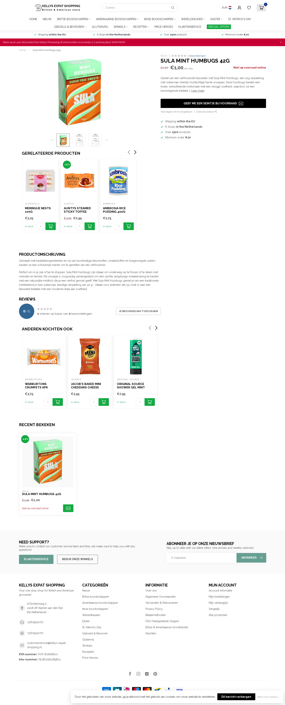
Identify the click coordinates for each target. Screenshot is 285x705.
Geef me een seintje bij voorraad (213, 103)
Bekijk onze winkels (77, 559)
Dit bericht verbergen (236, 696)
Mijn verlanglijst (218, 602)
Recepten (140, 26)
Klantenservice (189, 26)
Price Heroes (163, 26)
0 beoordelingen (197, 55)
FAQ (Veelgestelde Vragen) (162, 621)
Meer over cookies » (268, 696)
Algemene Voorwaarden (160, 596)
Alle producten (218, 615)
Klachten (150, 633)
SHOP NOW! (118, 42)
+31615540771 (35, 622)
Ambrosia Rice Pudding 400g (114, 210)
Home (33, 19)
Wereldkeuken (192, 19)
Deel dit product (206, 111)
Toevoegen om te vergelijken (176, 111)
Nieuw (47, 19)
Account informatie (220, 590)
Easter (215, 19)
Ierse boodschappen (158, 19)
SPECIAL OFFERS (218, 26)
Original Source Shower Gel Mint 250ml (131, 386)
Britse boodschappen (72, 19)
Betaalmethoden (155, 615)
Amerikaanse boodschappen (116, 19)
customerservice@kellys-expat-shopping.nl (47, 645)
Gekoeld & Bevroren (69, 26)
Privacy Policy (154, 608)
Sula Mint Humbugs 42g (47, 49)
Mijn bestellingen (219, 596)
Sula (164, 56)
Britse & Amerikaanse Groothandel (166, 627)
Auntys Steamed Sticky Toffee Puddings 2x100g (77, 210)
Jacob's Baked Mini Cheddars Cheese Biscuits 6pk (86, 386)
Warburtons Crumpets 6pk (36, 385)
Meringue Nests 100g (38, 210)
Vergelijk (214, 608)
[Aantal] (40, 226)
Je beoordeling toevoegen (138, 311)
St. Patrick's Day (239, 19)
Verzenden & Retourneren (161, 602)
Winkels (119, 26)
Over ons (151, 590)
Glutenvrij (100, 26)
